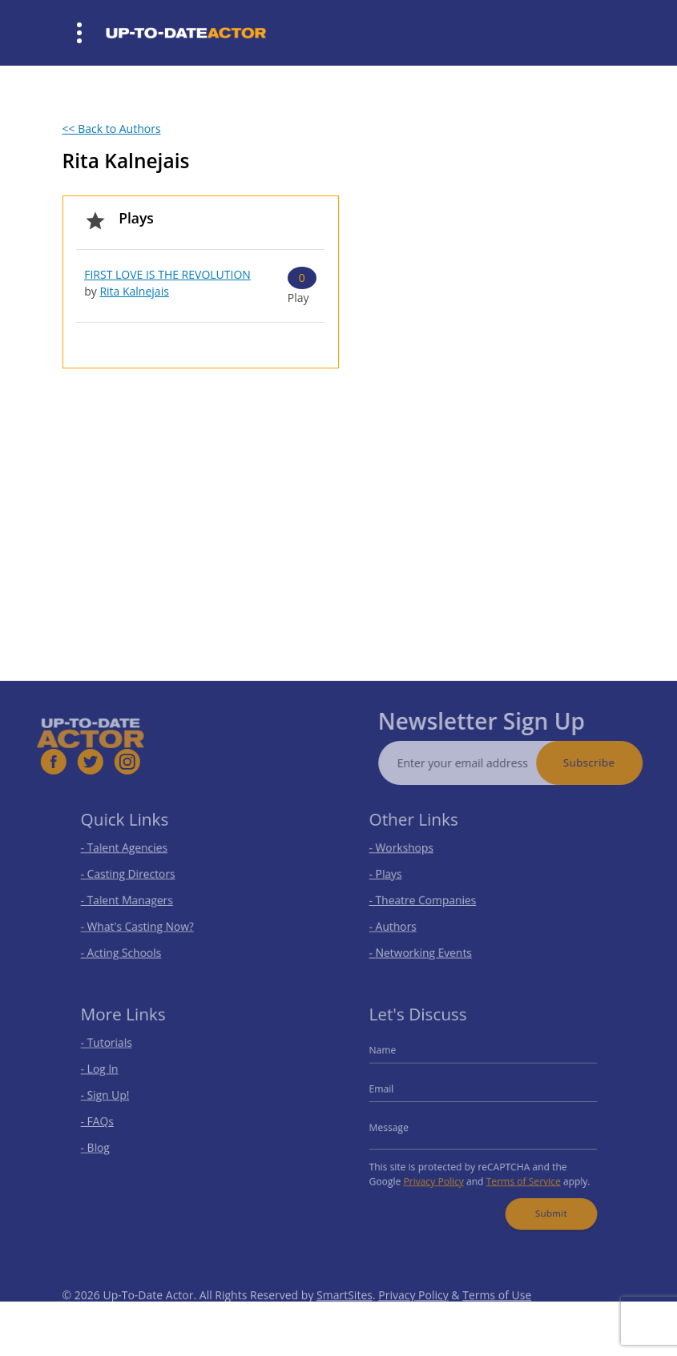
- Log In (111, 1074)
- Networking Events (428, 944)
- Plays (398, 875)
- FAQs (109, 1120)
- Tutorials (117, 1051)
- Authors (404, 921)
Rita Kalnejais (133, 291)
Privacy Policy (439, 1172)
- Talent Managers (135, 898)
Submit (542, 1200)
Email (394, 1091)
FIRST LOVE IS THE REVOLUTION (167, 274)
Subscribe (612, 762)
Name (395, 1058)
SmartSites (344, 1317)
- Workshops (412, 853)
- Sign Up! (116, 1097)
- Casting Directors (136, 875)
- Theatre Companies (430, 898)
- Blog (107, 1143)
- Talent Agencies (133, 853)
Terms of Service (518, 1172)
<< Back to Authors (111, 128)
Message (401, 1125)
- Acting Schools (130, 944)
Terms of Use (496, 1317)
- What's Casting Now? (144, 921)
